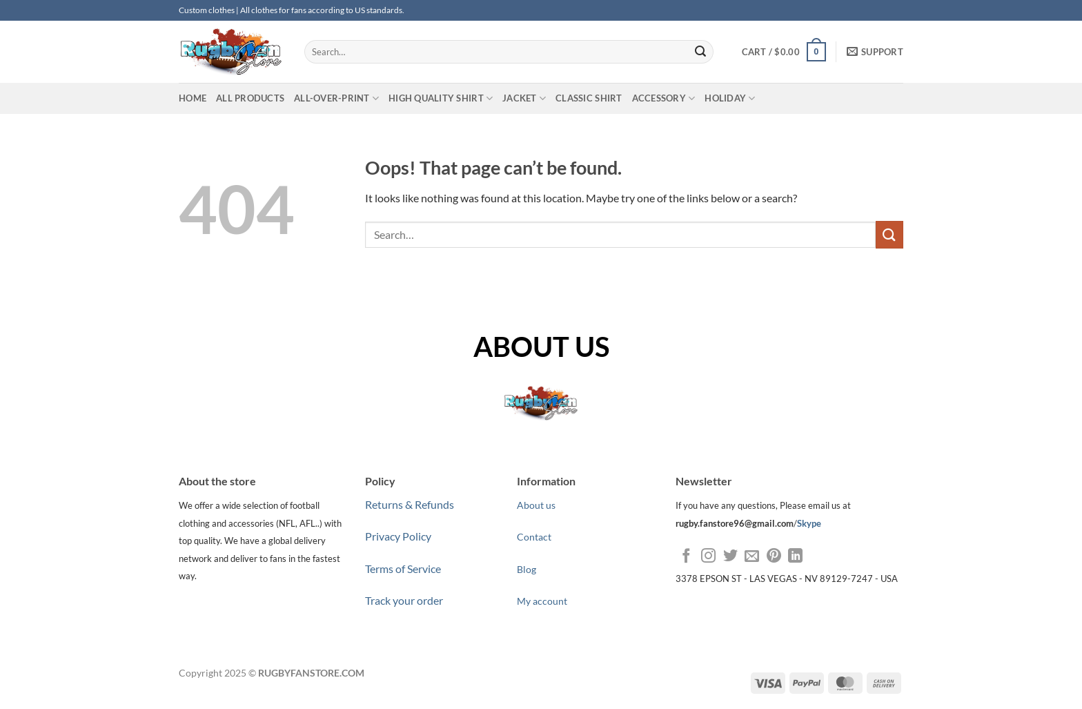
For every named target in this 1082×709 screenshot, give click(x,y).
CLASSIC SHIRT (588, 98)
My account (542, 601)
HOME (192, 98)
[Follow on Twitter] (730, 557)
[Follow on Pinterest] (774, 557)
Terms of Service (403, 568)
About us (536, 505)
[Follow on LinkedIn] (795, 557)
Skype (809, 523)
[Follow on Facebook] (686, 557)
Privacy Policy (398, 536)
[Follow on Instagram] (708, 557)
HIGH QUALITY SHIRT (440, 98)
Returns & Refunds (409, 504)
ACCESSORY (664, 98)
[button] (784, 51)
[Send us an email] (752, 557)
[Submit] (700, 52)
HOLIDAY (730, 98)
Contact (534, 537)
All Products (250, 98)
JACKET (524, 98)
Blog (526, 569)
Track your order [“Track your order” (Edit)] (404, 600)
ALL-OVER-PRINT (336, 98)
